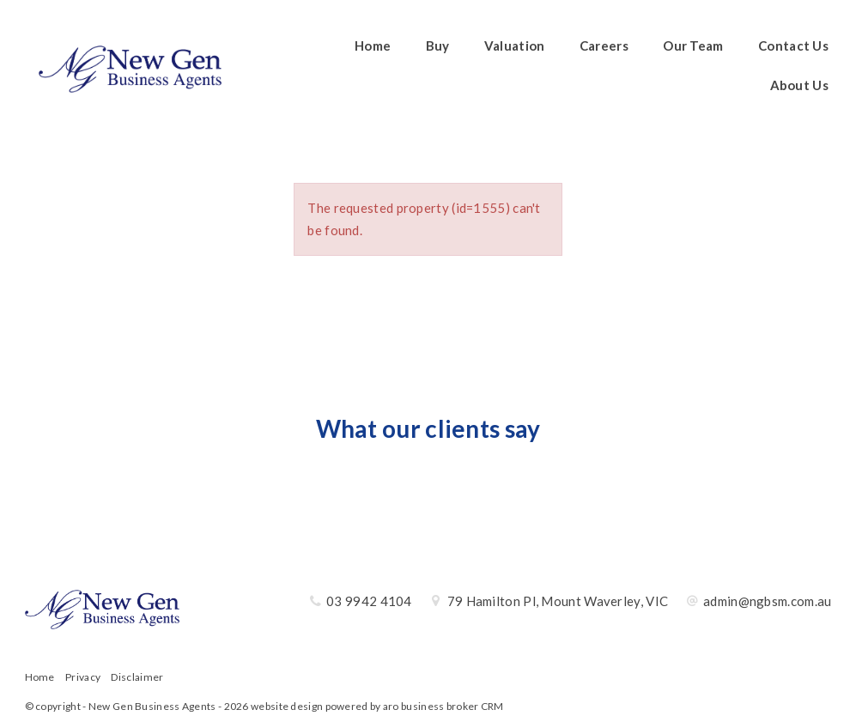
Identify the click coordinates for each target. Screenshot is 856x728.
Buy (438, 45)
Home (373, 45)
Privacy (82, 676)
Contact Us (793, 45)
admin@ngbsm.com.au (767, 601)
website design (287, 706)
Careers (604, 45)
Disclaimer (137, 676)
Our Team (693, 45)
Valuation (514, 45)
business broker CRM (452, 706)
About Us (799, 85)
